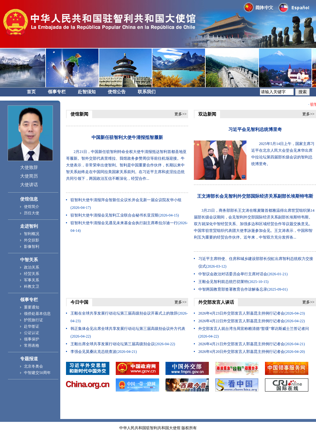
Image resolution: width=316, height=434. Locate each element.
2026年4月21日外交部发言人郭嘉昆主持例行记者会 (241, 344)
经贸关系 (31, 273)
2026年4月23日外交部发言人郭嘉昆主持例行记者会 (241, 313)
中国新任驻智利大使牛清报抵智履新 (127, 137)
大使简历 (29, 176)
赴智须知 (87, 91)
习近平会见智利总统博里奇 (255, 129)
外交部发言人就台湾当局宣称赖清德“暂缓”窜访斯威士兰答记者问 (253, 328)
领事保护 (31, 339)
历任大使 (31, 213)
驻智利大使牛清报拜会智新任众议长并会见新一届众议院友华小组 (125, 200)
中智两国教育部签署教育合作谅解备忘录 (232, 289)
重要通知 (31, 307)
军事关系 (31, 280)
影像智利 (31, 246)
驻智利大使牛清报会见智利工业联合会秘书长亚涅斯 (114, 215)
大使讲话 (29, 184)
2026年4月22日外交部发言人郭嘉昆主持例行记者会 (241, 321)
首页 (31, 91)
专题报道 (29, 358)
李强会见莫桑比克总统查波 (93, 351)
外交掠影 (31, 240)
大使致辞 (29, 167)
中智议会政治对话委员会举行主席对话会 (232, 274)
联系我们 (147, 91)
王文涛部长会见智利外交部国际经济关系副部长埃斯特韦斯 (255, 196)
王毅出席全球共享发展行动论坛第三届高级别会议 (112, 344)
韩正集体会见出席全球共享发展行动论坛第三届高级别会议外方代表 (127, 328)
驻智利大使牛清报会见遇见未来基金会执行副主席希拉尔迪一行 (124, 223)
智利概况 (31, 234)
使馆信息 (29, 199)
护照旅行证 (33, 320)
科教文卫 (31, 286)
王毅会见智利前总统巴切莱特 (223, 281)
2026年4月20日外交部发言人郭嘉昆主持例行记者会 (241, 351)
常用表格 (31, 345)
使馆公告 (117, 91)
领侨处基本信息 (37, 313)
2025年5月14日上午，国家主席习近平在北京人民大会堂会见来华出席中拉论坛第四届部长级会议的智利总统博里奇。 (282, 153)
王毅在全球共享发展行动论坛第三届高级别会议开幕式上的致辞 (124, 313)
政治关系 (31, 267)
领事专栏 (57, 91)
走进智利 (29, 226)
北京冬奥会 (33, 366)
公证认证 (31, 333)
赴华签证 (31, 326)
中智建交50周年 (37, 372)
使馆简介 (31, 206)
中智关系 (29, 259)
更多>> (180, 114)
